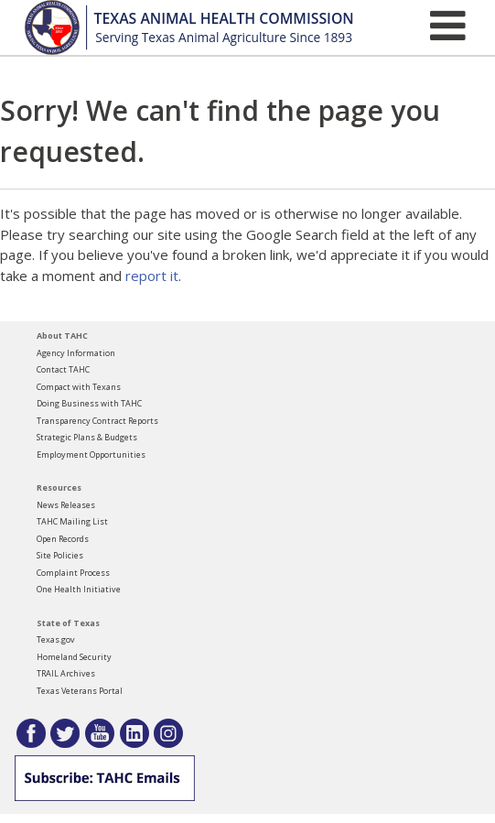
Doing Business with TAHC (89, 403)
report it (151, 275)
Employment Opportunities (91, 454)
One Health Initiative (79, 589)
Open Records (63, 539)
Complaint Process (73, 573)
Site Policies (60, 555)
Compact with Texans (79, 387)
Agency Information (76, 353)
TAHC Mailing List (72, 521)
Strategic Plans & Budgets (87, 437)
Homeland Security (74, 657)
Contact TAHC (63, 369)
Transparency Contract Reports (97, 421)
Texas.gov (56, 639)
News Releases (66, 505)
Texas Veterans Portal (80, 691)
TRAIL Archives (66, 673)
